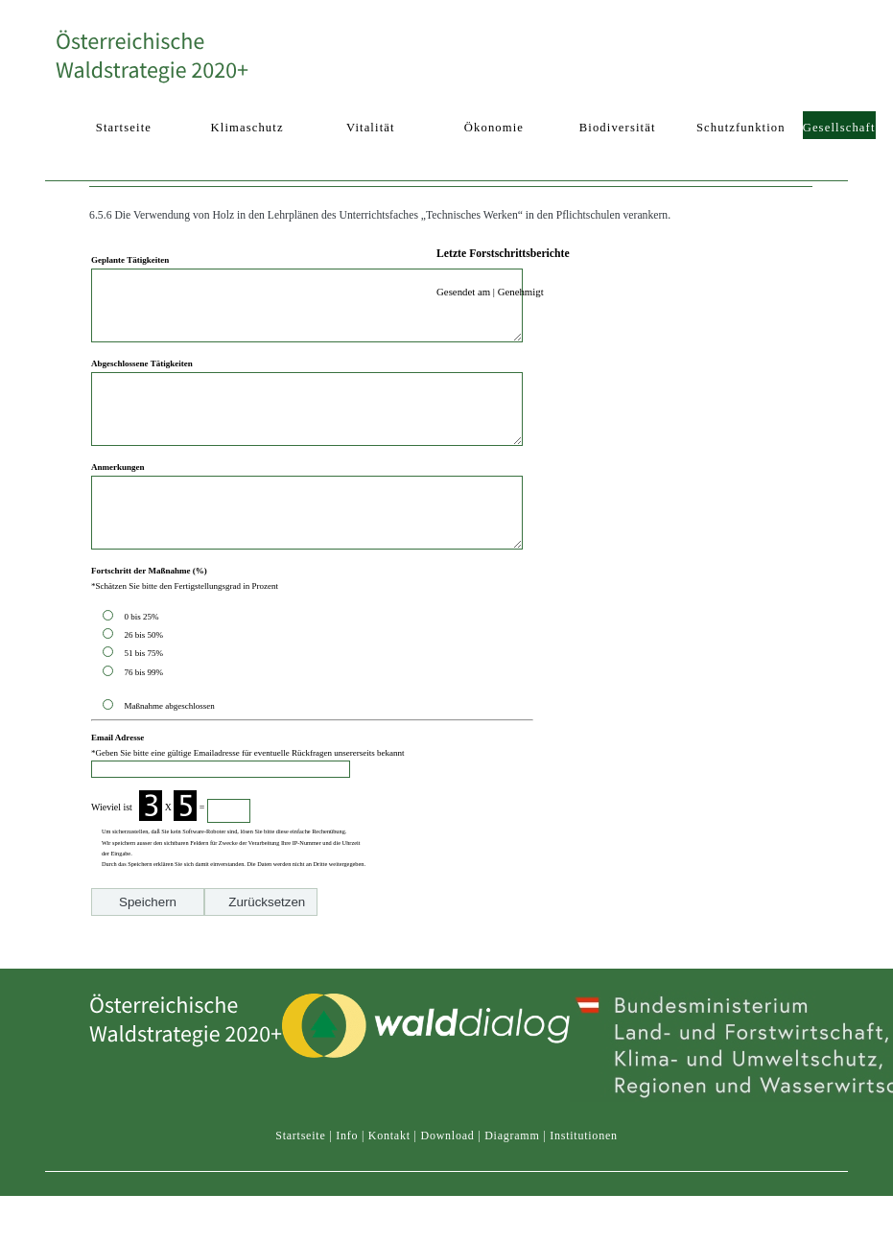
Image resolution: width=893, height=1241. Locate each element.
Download (447, 1173)
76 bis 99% (143, 715)
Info (347, 1173)
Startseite (300, 1173)
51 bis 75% (145, 696)
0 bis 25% (143, 660)
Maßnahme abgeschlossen (169, 749)
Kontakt (389, 1173)
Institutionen (584, 1173)
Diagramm (511, 1173)
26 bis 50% (145, 678)
